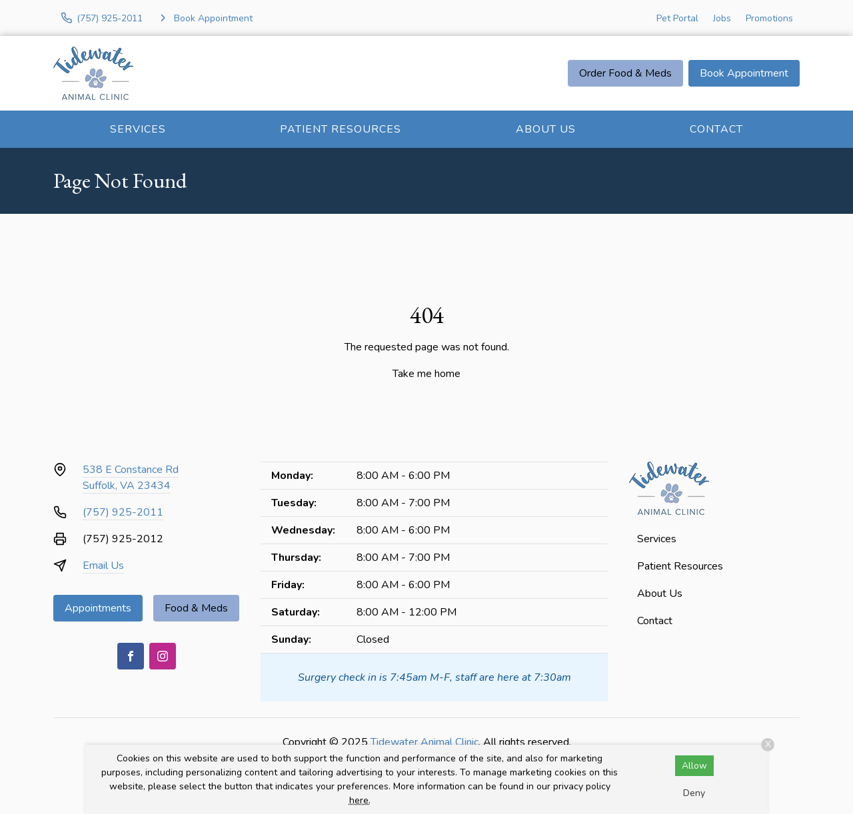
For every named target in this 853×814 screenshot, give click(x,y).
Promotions (769, 18)
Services (138, 129)
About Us (546, 129)
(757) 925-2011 (123, 512)
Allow (694, 765)
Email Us (103, 565)
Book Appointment (744, 73)
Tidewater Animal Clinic (424, 742)
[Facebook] (130, 656)
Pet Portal (677, 18)
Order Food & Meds (625, 73)
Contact (716, 129)
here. (360, 800)
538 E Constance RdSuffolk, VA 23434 (131, 477)
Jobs (722, 18)
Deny (694, 793)
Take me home (426, 373)
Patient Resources (340, 129)
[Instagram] (162, 656)
